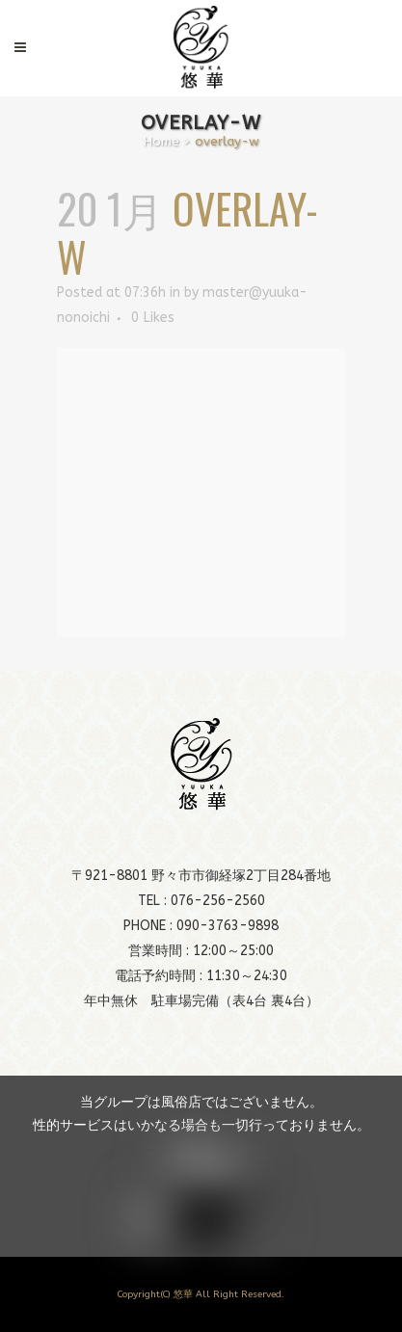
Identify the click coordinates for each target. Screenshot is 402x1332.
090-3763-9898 (227, 926)
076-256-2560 (218, 900)
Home (161, 141)
